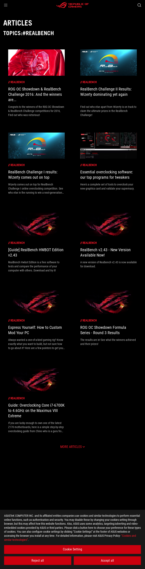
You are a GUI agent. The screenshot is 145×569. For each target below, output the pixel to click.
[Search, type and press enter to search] (139, 5)
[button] (5, 5)
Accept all (107, 560)
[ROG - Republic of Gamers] (72, 5)
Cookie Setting (72, 549)
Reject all (37, 560)
